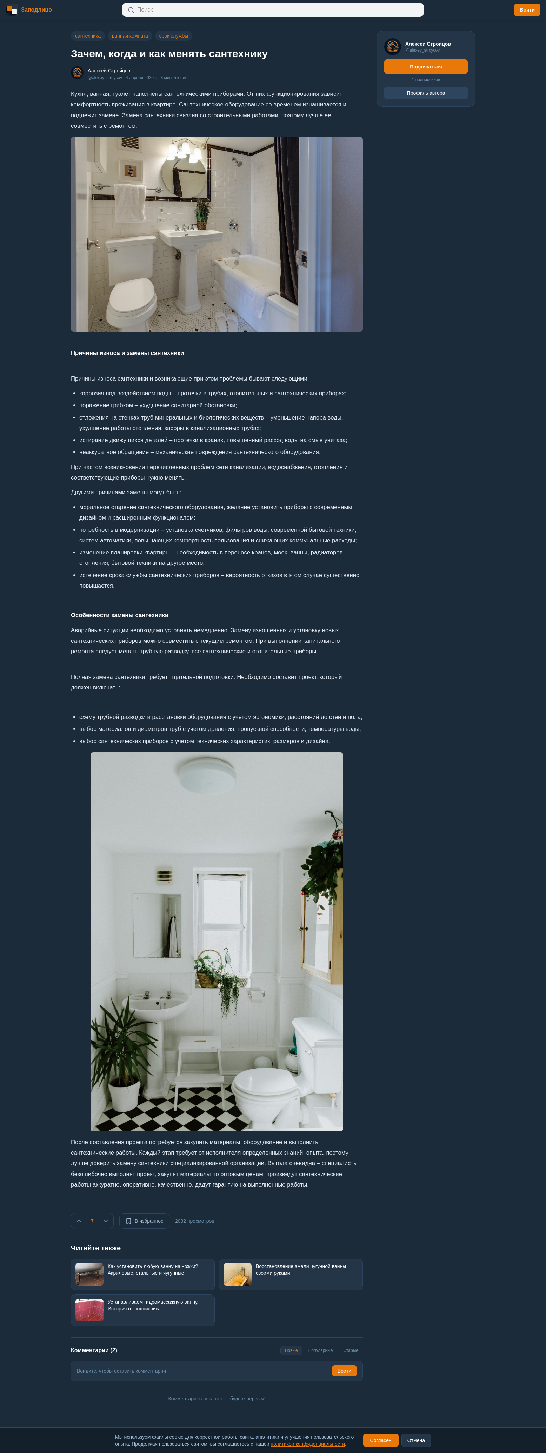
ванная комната (130, 36)
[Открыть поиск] (273, 10)
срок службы (173, 36)
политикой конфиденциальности (308, 1444)
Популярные (320, 1350)
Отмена (416, 1440)
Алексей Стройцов (109, 70)
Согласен (381, 1440)
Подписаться (426, 67)
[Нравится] (79, 1221)
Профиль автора (426, 93)
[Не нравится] (105, 1221)
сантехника (88, 36)
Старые (350, 1350)
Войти (527, 10)
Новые (291, 1350)
